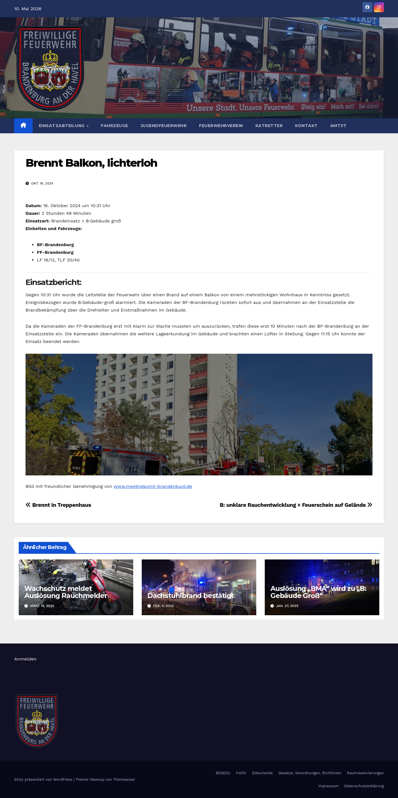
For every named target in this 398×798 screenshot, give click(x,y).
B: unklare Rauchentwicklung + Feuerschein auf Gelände (296, 505)
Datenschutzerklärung (364, 786)
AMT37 (338, 125)
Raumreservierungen (365, 773)
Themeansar (124, 779)
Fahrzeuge (114, 125)
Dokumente (262, 773)
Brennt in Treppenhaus (58, 505)
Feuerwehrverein (221, 125)
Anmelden (25, 659)
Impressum (328, 786)
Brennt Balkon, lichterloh (91, 163)
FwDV (241, 773)
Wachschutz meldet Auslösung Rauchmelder (65, 592)
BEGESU (223, 773)
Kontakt (306, 125)
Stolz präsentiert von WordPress (43, 779)
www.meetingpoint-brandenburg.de (153, 486)
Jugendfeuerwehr (164, 125)
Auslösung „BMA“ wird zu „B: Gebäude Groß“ (318, 592)
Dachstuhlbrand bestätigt (190, 595)
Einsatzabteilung (62, 125)
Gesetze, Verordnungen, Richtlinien (309, 773)
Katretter (269, 125)
